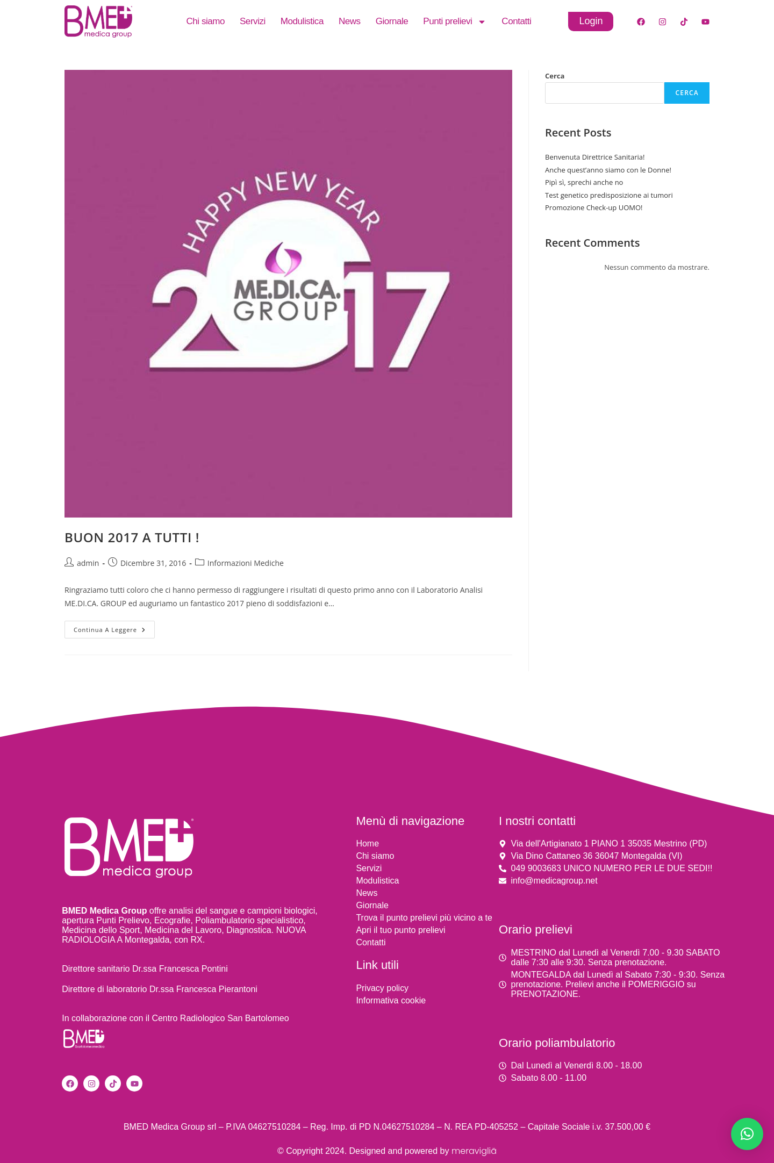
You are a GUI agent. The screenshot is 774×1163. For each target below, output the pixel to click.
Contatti (516, 21)
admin (88, 563)
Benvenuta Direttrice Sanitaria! (594, 157)
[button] (747, 1134)
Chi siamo (205, 21)
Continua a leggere (114, 627)
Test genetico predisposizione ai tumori (609, 195)
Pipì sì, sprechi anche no (584, 182)
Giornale (392, 21)
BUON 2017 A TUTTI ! (131, 537)
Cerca (554, 76)
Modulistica (302, 21)
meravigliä (474, 1151)
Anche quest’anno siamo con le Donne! (608, 170)
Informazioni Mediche (245, 563)
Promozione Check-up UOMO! (594, 207)
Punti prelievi (454, 21)
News (350, 21)
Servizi (253, 21)
